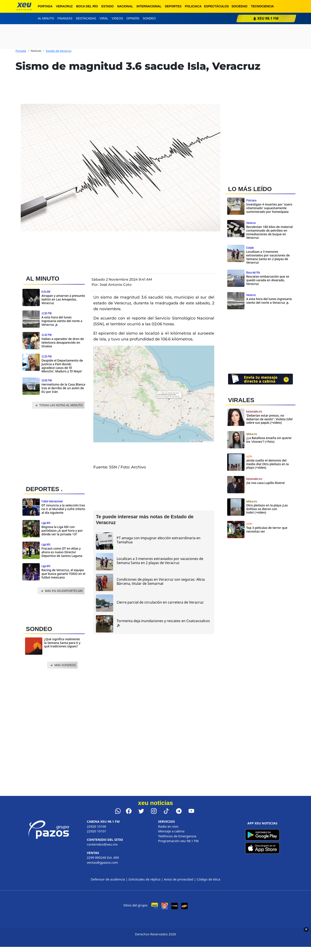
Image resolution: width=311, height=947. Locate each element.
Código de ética (208, 879)
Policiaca (193, 6)
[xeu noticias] (24, 6)
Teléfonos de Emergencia (177, 836)
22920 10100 (96, 826)
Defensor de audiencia (108, 879)
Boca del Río (87, 6)
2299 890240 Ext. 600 (103, 857)
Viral (104, 18)
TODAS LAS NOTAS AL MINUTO (58, 405)
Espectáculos (216, 6)
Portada (45, 6)
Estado (107, 6)
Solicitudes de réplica (144, 879)
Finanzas (64, 18)
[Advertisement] (55, 446)
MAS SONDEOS (62, 665)
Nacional (125, 6)
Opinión (133, 18)
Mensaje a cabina (171, 831)
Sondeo (149, 18)
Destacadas (86, 18)
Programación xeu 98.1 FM (178, 841)
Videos (117, 18)
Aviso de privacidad (178, 879)
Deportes (173, 6)
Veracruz (64, 6)
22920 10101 (96, 831)
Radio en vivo (168, 826)
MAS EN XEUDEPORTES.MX (61, 591)
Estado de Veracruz (58, 51)
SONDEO (39, 629)
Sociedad (240, 6)
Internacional (149, 6)
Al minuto (46, 18)
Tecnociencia (262, 6)
